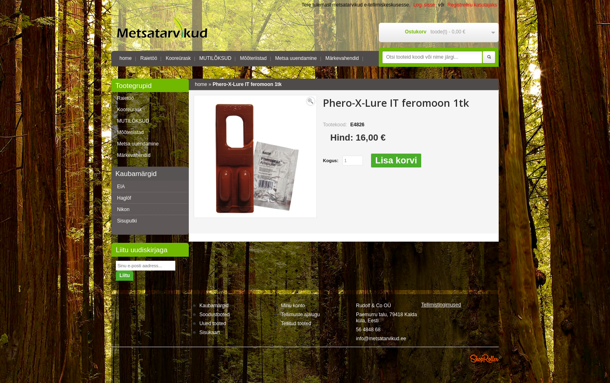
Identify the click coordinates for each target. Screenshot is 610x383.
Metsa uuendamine (296, 58)
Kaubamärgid (213, 305)
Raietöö (148, 58)
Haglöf (124, 198)
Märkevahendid (342, 58)
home (125, 58)
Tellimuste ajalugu (300, 314)
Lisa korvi (396, 160)
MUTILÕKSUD (215, 58)
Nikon (123, 209)
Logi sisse (424, 5)
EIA (121, 186)
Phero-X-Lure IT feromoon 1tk (246, 84)
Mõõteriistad (253, 58)
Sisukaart (209, 332)
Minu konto (293, 305)
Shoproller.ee (484, 358)
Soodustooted (214, 314)
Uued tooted (212, 323)
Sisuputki (127, 221)
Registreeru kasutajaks (472, 5)
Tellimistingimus (441, 305)
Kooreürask (178, 58)
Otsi (489, 57)
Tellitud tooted (296, 323)
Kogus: (330, 160)
